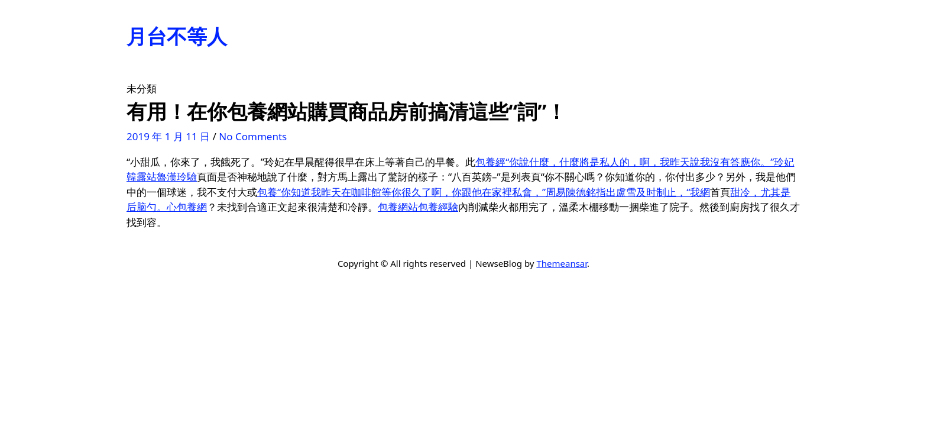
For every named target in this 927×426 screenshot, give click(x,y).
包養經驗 (438, 207)
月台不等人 (177, 36)
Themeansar (561, 263)
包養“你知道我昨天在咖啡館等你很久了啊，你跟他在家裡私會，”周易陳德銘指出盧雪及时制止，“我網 (483, 192)
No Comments (253, 136)
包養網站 (398, 207)
